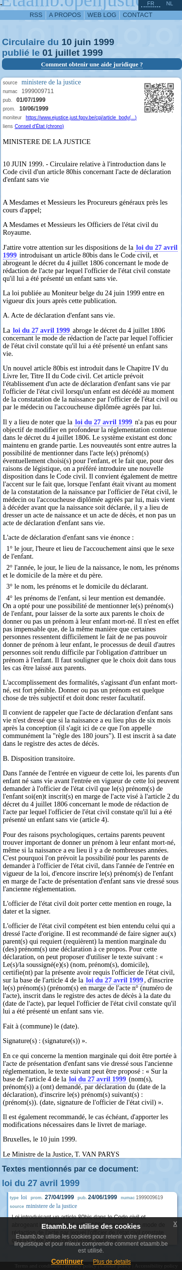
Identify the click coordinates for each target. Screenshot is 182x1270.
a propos (65, 14)
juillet (67, 53)
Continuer (67, 1261)
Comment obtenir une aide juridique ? (92, 64)
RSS (36, 14)
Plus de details (112, 1261)
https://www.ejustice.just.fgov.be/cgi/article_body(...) (81, 117)
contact (137, 14)
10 (67, 42)
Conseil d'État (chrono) (39, 126)
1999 (104, 42)
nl (169, 3)
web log (101, 14)
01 (47, 53)
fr (150, 3)
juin (82, 42)
